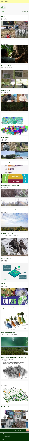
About (3, 433)
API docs (3, 439)
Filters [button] (2, 11)
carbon (3, 7)
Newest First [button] (25, 11)
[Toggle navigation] (27, 1)
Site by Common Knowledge (7, 436)
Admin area (4, 438)
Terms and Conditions (6, 435)
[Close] (4, 7)
